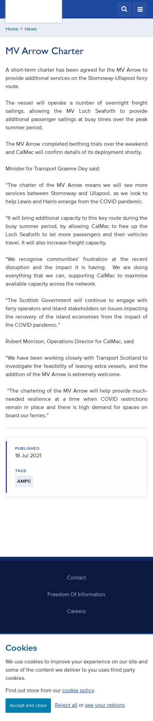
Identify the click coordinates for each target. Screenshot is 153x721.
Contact (76, 577)
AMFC (24, 481)
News (31, 29)
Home (12, 29)
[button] (124, 9)
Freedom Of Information (76, 594)
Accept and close (28, 705)
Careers (76, 611)
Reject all (66, 705)
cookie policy (78, 690)
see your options (105, 705)
